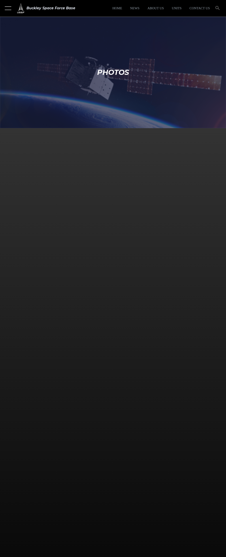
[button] (7, 8)
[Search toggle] (218, 8)
